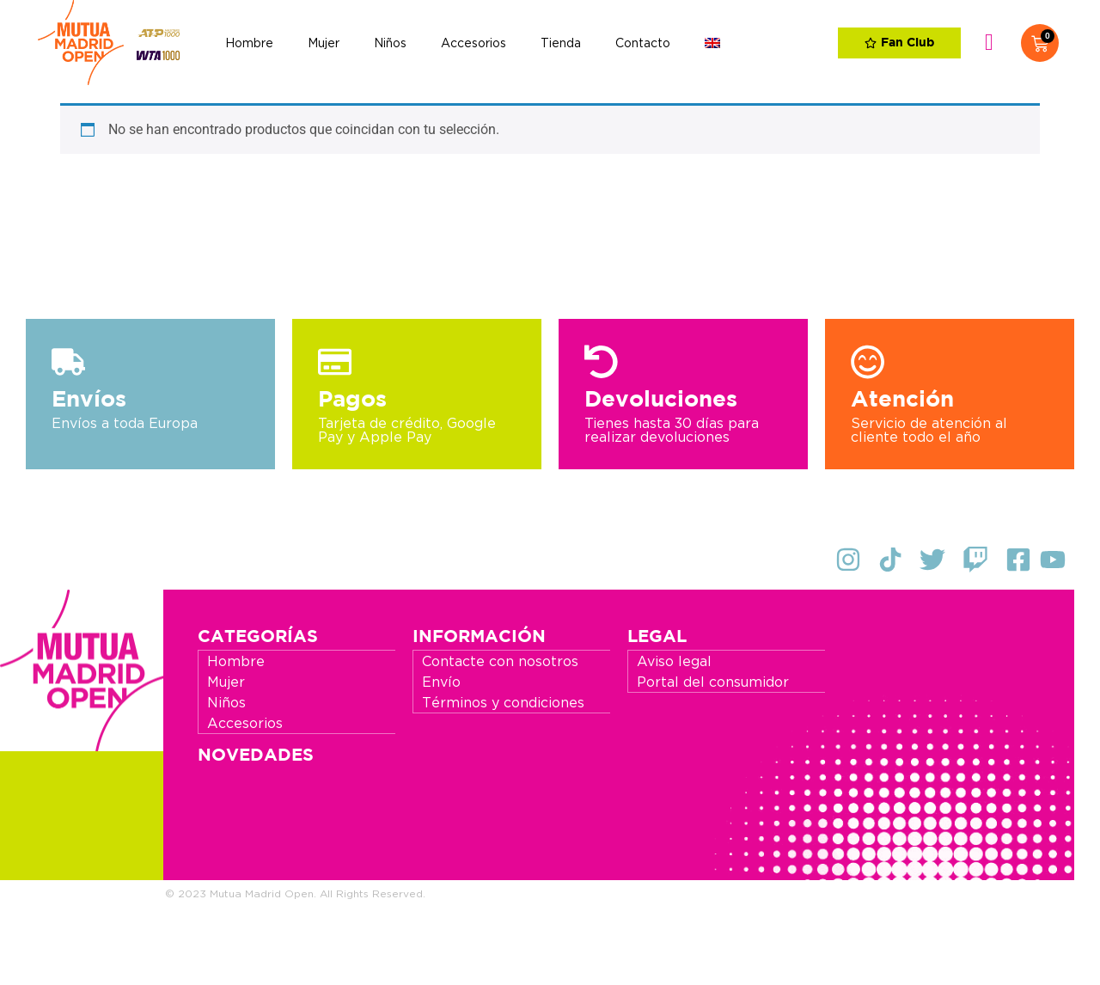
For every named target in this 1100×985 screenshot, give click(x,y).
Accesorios (473, 43)
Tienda (561, 43)
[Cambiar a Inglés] (712, 43)
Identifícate (989, 43)
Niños (390, 43)
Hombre (249, 43)
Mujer (323, 43)
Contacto (642, 43)
